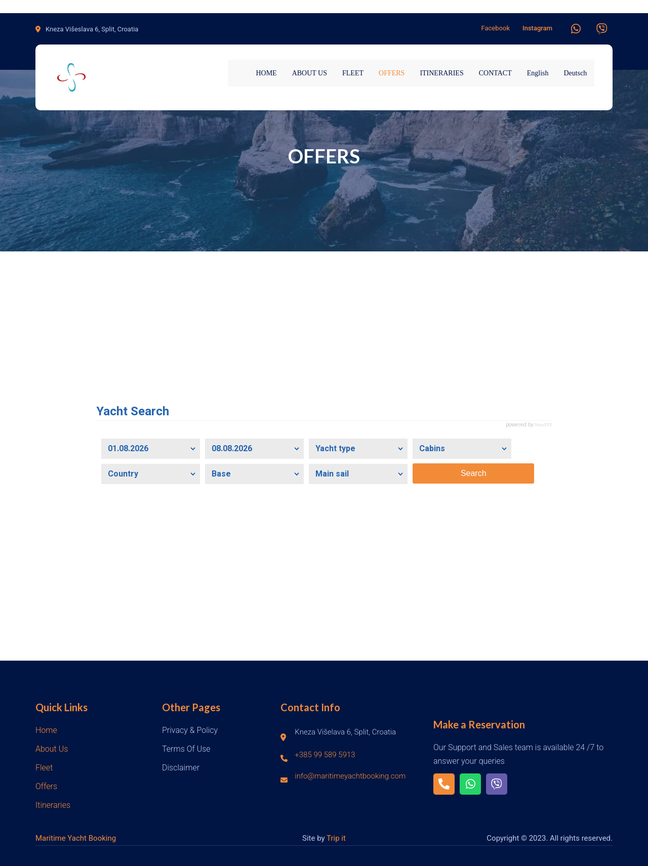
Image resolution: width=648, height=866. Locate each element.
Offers (46, 786)
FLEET (352, 73)
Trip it (336, 838)
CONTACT (495, 73)
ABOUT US (309, 73)
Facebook (495, 28)
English (538, 73)
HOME (266, 73)
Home (46, 730)
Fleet (44, 767)
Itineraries (52, 805)
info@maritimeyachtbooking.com (350, 776)
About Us (51, 749)
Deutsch (575, 73)
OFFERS (391, 73)
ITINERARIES (441, 73)
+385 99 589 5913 (325, 754)
